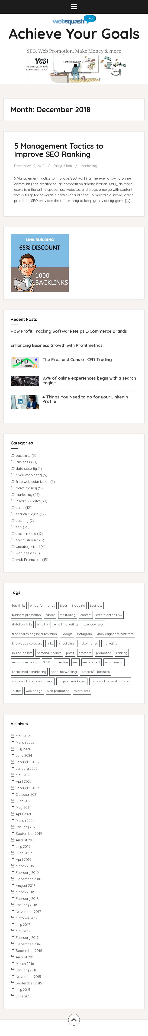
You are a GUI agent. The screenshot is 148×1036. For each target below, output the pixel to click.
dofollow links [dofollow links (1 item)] (22, 624)
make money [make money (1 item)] (88, 643)
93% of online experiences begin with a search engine (89, 380)
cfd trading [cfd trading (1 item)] (68, 615)
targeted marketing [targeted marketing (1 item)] (72, 681)
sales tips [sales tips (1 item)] (61, 662)
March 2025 (25, 742)
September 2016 (29, 950)
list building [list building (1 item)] (66, 643)
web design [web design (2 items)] (34, 691)
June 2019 (24, 853)
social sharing (27, 540)
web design (25, 553)
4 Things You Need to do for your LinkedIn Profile (85, 399)
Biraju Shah (63, 166)
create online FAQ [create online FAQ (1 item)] (109, 615)
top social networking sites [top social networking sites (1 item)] (110, 681)
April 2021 (23, 814)
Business (23, 462)
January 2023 (26, 768)
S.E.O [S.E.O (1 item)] (47, 662)
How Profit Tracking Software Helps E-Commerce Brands (69, 331)
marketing (89, 166)
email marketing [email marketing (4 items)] (66, 624)
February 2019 (27, 872)
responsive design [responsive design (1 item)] (25, 662)
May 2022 (23, 775)
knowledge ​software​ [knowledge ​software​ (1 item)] (27, 643)
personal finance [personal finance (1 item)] (49, 653)
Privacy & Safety (29, 501)
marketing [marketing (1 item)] (110, 643)
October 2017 (27, 918)
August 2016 (25, 957)
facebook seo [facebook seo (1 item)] (92, 624)
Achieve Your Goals (74, 33)
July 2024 (23, 749)
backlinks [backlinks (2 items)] (18, 605)
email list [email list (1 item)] (43, 624)
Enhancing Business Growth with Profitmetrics (57, 345)
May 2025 (23, 736)
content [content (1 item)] (85, 615)
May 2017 (23, 931)
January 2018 (26, 905)
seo (19, 527)
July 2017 (23, 924)
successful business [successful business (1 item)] (95, 672)
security (22, 520)
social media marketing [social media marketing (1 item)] (29, 672)
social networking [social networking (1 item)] (64, 672)
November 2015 (28, 976)
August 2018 (25, 885)
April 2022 (24, 781)
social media (26, 533)
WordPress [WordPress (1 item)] (82, 691)
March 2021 (25, 820)
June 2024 (24, 755)
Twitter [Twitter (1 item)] (16, 691)
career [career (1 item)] (50, 615)
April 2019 (23, 859)
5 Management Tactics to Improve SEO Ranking (58, 150)
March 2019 (25, 866)
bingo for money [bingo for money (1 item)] (42, 605)
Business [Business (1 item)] (96, 605)
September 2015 (29, 983)
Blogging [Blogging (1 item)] (78, 605)
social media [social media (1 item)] (114, 662)
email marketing (29, 475)
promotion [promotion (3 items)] (104, 653)
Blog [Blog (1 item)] (63, 605)
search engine (27, 514)
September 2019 (29, 833)
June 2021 (24, 801)
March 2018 (25, 892)
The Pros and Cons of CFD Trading (77, 359)
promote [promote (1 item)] (85, 653)
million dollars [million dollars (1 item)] (22, 653)
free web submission (32, 481)
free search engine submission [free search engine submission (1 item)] (34, 634)
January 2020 (27, 827)
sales (20, 507)
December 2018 (28, 879)
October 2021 (27, 794)
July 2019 (23, 846)
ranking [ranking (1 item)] (121, 653)
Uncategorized (28, 546)
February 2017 (27, 937)
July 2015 (23, 989)
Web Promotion (28, 559)
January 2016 (26, 970)
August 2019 (25, 840)
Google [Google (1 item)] (67, 634)
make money (26, 488)
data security (26, 468)
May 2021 (23, 807)
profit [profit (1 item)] (70, 653)
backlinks (23, 455)
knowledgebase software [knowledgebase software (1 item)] (115, 634)
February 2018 (27, 898)
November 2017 (28, 911)
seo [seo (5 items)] (75, 662)
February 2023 (27, 762)
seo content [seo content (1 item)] (91, 662)
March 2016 (25, 963)
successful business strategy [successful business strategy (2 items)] (32, 681)
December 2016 (28, 944)
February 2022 (27, 788)
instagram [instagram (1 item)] (84, 634)
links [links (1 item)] (50, 643)
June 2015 (24, 996)
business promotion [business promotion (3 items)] (26, 615)
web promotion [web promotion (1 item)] (58, 691)
